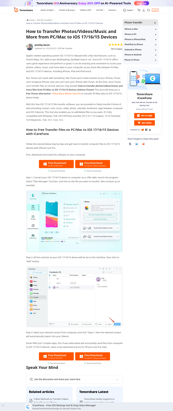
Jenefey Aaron (42, 44)
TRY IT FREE (144, 115)
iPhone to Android (138, 54)
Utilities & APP (85, 10)
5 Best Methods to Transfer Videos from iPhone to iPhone (51, 401)
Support (128, 10)
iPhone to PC (136, 34)
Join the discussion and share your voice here (57, 379)
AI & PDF (99, 10)
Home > (32, 20)
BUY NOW (144, 123)
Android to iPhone (138, 49)
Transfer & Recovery (67, 10)
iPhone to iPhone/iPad (140, 39)
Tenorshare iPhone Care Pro (67, 93)
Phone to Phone (137, 60)
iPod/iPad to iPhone (139, 44)
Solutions (112, 10)
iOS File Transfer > (45, 20)
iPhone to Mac (136, 29)
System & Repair (47, 10)
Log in (155, 10)
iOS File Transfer (65, 48)
